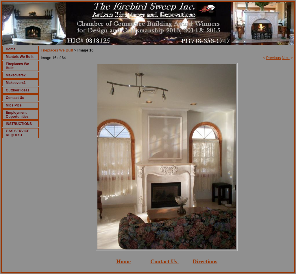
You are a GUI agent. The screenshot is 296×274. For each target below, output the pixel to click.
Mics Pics (14, 105)
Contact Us (15, 98)
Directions (205, 261)
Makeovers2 (16, 75)
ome (126, 261)
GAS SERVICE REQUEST (17, 133)
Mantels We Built (20, 57)
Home (10, 49)
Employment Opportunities (17, 115)
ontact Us (165, 261)
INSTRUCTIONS (19, 124)
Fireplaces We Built (57, 50)
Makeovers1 (16, 83)
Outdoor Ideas (17, 90)
